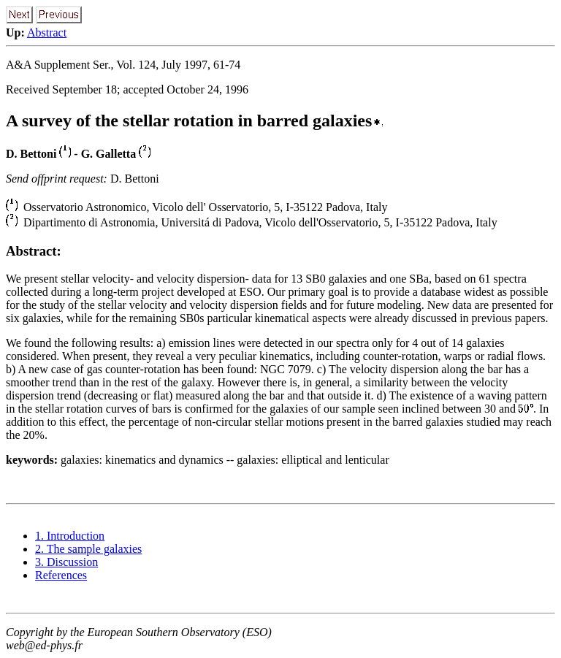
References (61, 575)
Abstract (46, 32)
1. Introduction (69, 535)
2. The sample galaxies (88, 549)
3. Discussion (66, 562)
